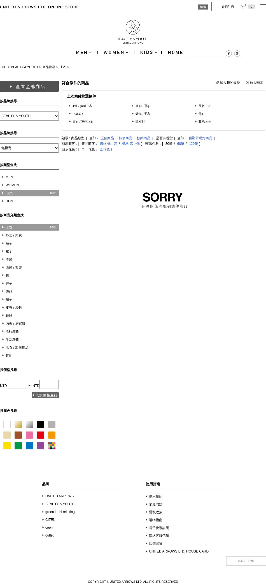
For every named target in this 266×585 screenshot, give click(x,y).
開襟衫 (140, 121)
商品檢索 (49, 67)
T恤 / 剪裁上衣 (82, 106)
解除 (53, 192)
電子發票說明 (159, 528)
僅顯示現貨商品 (200, 138)
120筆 (193, 144)
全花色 (105, 149)
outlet (49, 535)
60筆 (180, 144)
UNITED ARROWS (59, 496)
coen (49, 528)
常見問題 (155, 504)
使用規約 (155, 496)
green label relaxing (60, 512)
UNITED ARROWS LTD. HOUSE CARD (179, 551)
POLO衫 (79, 113)
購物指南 (155, 520)
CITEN (50, 520)
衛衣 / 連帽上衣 (83, 121)
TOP (3, 67)
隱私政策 (155, 512)
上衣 (63, 67)
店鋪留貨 (155, 543)
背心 (202, 113)
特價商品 (125, 138)
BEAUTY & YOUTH (24, 67)
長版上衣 (205, 106)
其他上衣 (205, 121)
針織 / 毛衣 (143, 113)
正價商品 (107, 138)
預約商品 (143, 138)
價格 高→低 (131, 144)
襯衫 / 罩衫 (143, 106)
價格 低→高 (108, 144)
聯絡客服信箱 (159, 536)
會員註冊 (228, 6)
